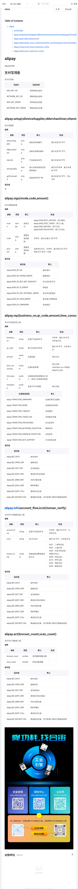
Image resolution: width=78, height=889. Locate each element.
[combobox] (54, 4)
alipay (11, 26)
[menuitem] (15, 4)
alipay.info (12, 508)
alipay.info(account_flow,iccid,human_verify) (31, 47)
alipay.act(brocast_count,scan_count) (29, 51)
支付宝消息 (18, 31)
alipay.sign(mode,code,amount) (26, 39)
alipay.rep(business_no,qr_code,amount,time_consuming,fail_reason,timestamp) (46, 43)
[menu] (22, 4)
